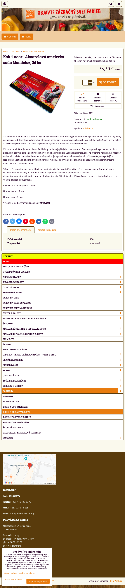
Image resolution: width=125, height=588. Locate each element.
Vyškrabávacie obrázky (17, 271)
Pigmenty (8, 339)
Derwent (8, 396)
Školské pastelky (13, 427)
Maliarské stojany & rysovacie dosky (63, 328)
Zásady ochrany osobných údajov (19, 572)
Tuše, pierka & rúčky (63, 380)
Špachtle (8, 323)
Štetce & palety (63, 313)
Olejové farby (63, 287)
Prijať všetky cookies (38, 581)
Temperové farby (63, 292)
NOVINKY (8, 256)
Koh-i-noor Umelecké (15, 406)
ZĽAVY (6, 261)
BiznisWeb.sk (115, 580)
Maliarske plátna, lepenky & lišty (63, 333)
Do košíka (107, 82)
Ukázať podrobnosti (13, 579)
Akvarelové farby (63, 281)
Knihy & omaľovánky (15, 349)
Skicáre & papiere (63, 359)
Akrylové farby (63, 276)
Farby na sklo (11, 297)
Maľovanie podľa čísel (16, 266)
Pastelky (63, 390)
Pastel (63, 370)
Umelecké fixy (11, 375)
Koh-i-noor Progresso (16, 422)
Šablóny (8, 344)
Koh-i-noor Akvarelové (16, 411)
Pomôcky (63, 437)
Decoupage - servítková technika (22, 432)
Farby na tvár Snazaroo (17, 302)
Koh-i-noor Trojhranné (17, 417)
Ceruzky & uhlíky (63, 385)
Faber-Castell (11, 401)
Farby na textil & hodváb (17, 307)
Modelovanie (63, 364)
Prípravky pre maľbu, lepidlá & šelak (63, 318)
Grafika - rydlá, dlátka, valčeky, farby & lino (63, 354)
